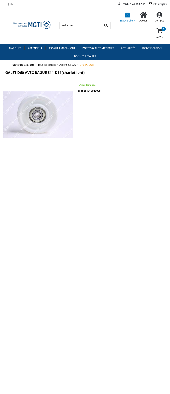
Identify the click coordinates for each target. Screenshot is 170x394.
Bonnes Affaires (85, 56)
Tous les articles (47, 64)
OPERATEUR (87, 64)
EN (11, 4)
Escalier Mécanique (62, 48)
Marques (15, 48)
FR (5, 4)
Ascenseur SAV (67, 64)
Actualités (128, 48)
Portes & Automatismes (98, 48)
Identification (152, 48)
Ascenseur (35, 48)
